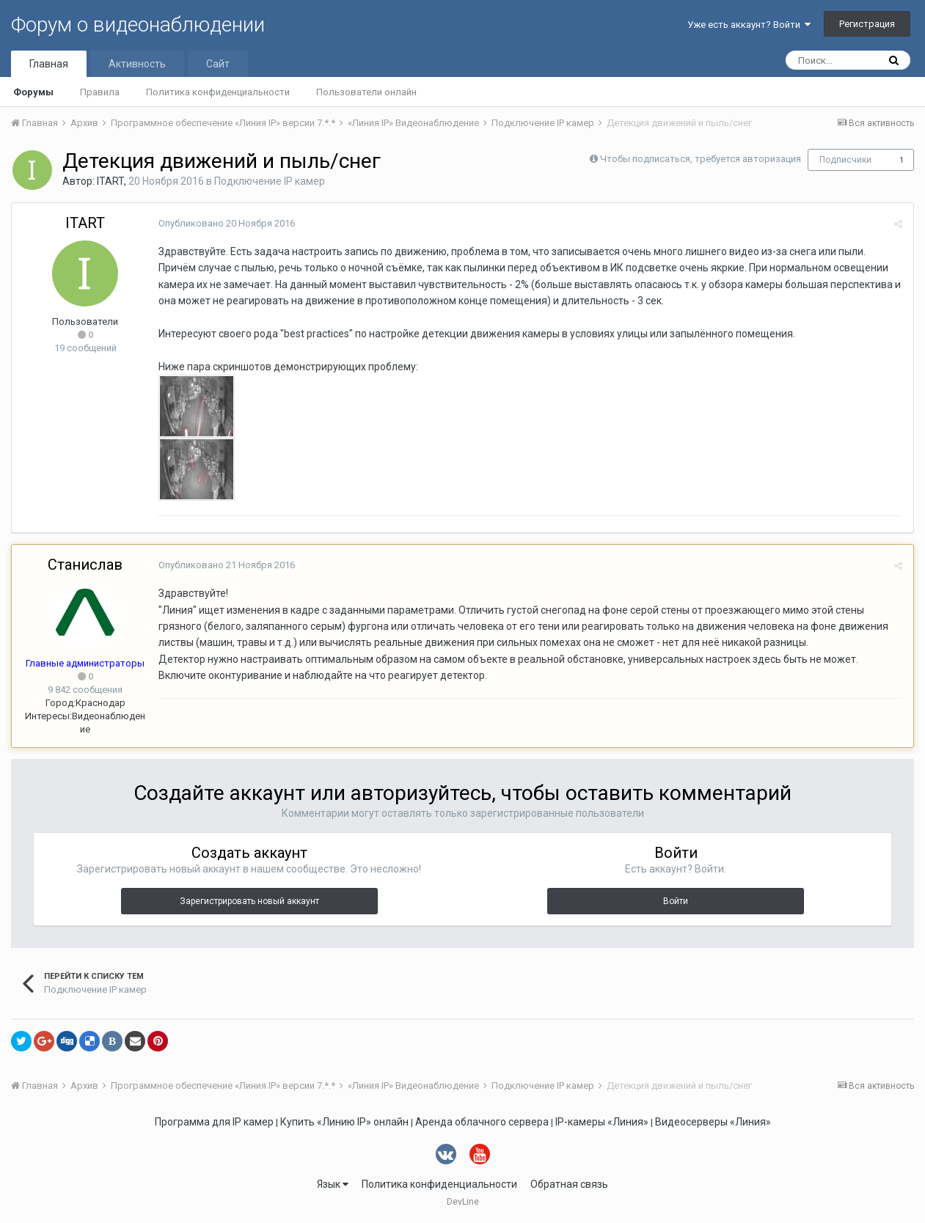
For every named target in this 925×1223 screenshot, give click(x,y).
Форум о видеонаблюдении (138, 24)
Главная (48, 64)
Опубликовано (226, 223)
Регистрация (867, 23)
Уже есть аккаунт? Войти (749, 24)
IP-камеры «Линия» (601, 1122)
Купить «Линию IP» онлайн (344, 1122)
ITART (110, 181)
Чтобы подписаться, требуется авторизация (700, 158)
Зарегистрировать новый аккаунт (249, 901)
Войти (675, 901)
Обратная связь (569, 1184)
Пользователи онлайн (366, 92)
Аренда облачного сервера (482, 1122)
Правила (100, 92)
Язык (332, 1184)
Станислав (85, 564)
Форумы (33, 92)
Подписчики (845, 160)
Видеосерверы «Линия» (713, 1122)
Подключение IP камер (269, 181)
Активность (137, 64)
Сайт (218, 64)
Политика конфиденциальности (218, 92)
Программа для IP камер (214, 1122)
